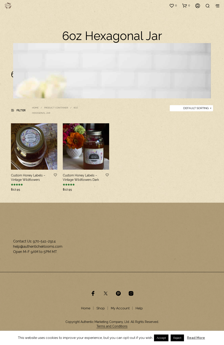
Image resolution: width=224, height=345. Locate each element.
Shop (100, 308)
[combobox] (191, 108)
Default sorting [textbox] (196, 108)
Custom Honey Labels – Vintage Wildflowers (28, 177)
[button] (173, 5)
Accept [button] (161, 338)
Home (35, 107)
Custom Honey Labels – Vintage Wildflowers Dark (81, 177)
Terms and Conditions (112, 326)
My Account (120, 308)
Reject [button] (177, 338)
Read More (196, 338)
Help (139, 308)
